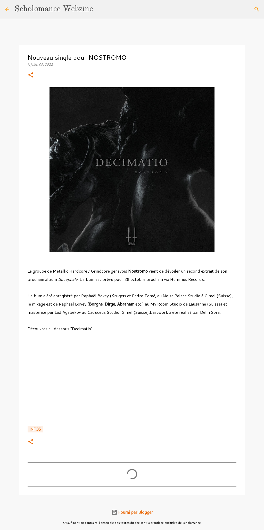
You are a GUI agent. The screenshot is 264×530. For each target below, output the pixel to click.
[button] (31, 75)
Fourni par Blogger (132, 512)
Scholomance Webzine (53, 9)
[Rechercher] (100, 9)
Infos (35, 429)
